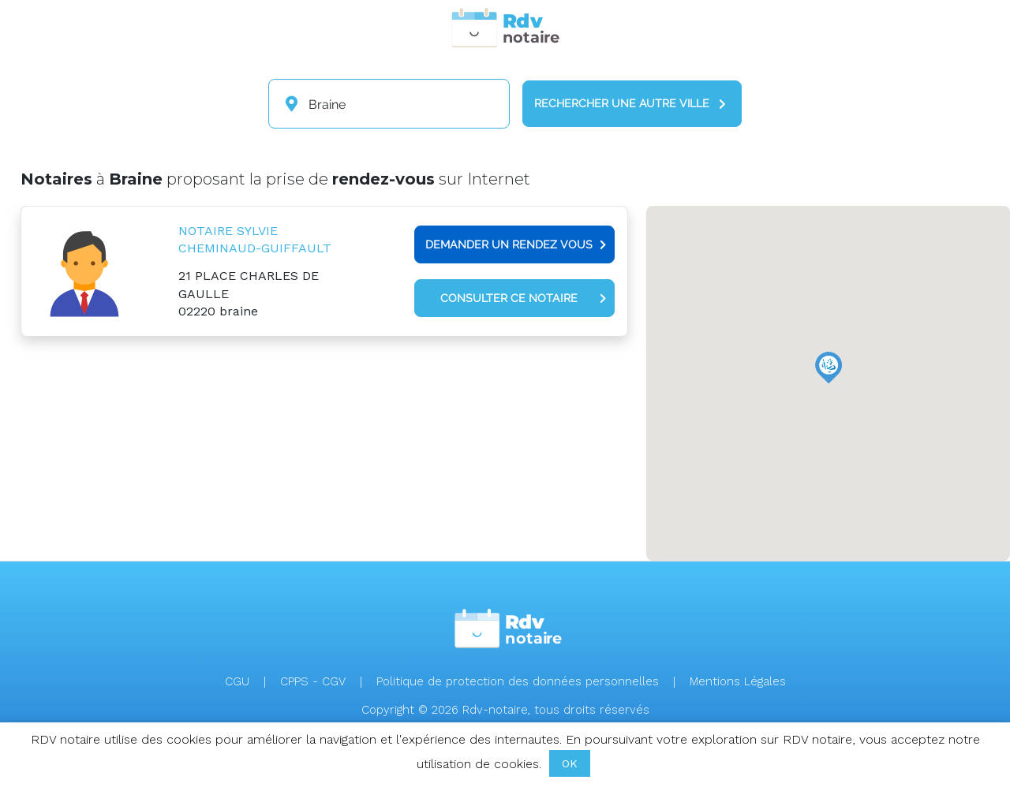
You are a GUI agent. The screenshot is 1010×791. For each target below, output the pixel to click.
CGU (237, 681)
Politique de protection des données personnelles (517, 681)
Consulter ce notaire (523, 298)
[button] (828, 367)
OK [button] (570, 763)
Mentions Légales (738, 681)
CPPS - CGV (313, 681)
